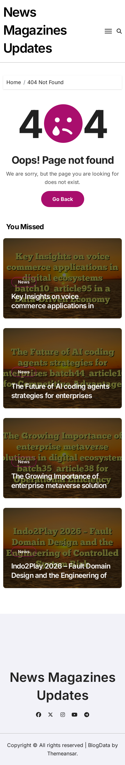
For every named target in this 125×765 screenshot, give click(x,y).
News (24, 281)
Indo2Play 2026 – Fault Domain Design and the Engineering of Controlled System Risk (61, 575)
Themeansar (61, 753)
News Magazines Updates (35, 30)
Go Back (62, 199)
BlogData (99, 745)
